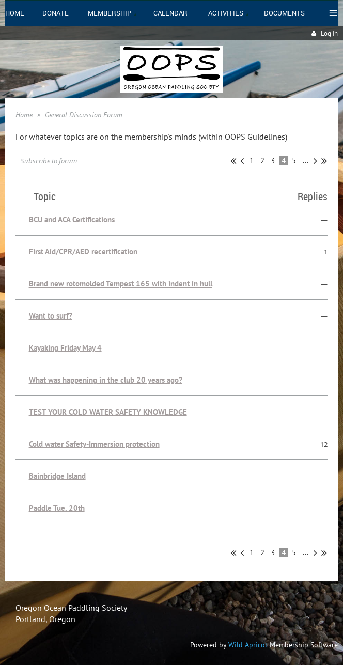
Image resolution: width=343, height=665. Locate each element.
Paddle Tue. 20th (57, 508)
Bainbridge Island (57, 476)
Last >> (324, 161)
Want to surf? (50, 316)
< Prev (242, 161)
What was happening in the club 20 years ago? (105, 380)
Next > (315, 161)
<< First (233, 161)
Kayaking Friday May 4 (65, 348)
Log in (329, 33)
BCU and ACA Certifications (72, 219)
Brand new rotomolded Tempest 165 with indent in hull (120, 284)
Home (24, 114)
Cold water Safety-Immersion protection (94, 444)
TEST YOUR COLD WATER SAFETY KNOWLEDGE (108, 412)
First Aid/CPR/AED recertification (83, 251)
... (305, 160)
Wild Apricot (248, 644)
